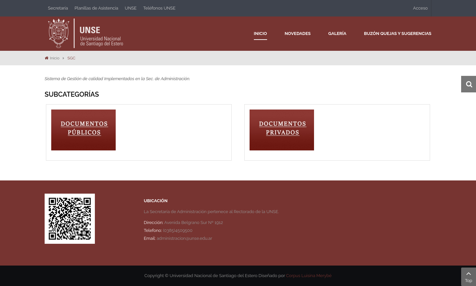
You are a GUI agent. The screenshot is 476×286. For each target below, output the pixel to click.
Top (468, 276)
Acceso (420, 8)
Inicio (55, 58)
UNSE (131, 8)
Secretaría (58, 8)
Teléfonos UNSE (159, 8)
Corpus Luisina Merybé (309, 275)
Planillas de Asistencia (96, 8)
